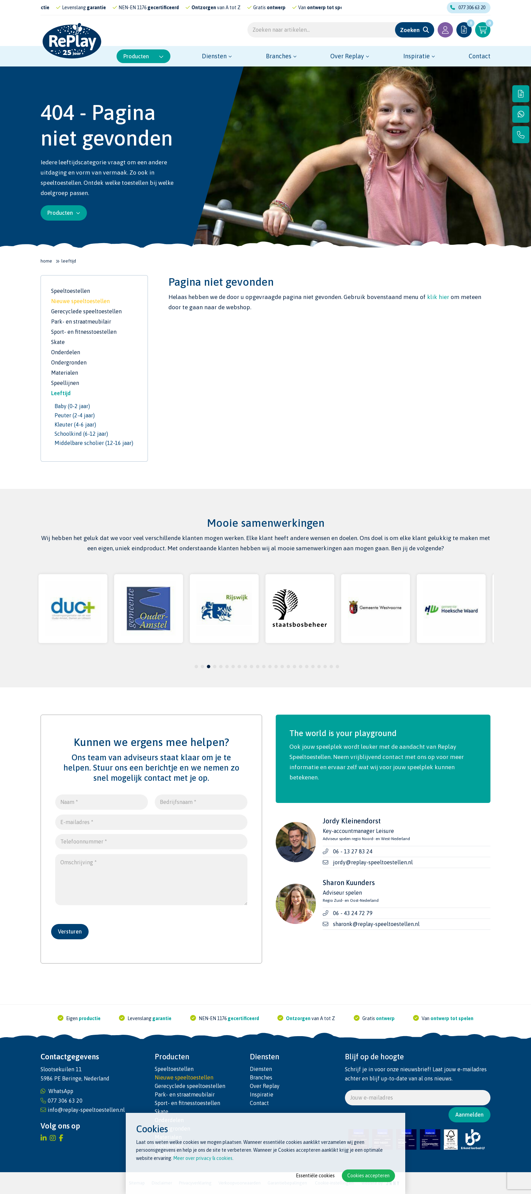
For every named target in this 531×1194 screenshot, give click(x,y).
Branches (278, 56)
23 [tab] (331, 666)
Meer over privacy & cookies (202, 1158)
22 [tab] (325, 666)
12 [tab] (264, 666)
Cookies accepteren (368, 1175)
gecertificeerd (175, 7)
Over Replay (347, 56)
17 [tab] (294, 666)
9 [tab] (245, 666)
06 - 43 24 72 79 (353, 913)
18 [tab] (300, 666)
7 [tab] (233, 666)
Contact (479, 56)
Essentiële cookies (315, 1175)
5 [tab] (221, 666)
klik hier (438, 297)
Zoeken (410, 30)
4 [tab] (214, 666)
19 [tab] (306, 666)
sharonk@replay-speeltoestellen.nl (376, 924)
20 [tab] (313, 666)
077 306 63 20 (467, 7)
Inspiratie (416, 56)
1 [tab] (196, 666)
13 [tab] (270, 666)
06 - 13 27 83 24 (353, 851)
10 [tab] (251, 666)
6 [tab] (227, 666)
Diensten (214, 56)
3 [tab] (208, 666)
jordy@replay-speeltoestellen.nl (373, 862)
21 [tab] (319, 666)
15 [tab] (282, 666)
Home (46, 261)
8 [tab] (239, 666)
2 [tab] (202, 666)
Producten (143, 56)
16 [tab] (288, 666)
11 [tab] (257, 666)
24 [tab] (337, 666)
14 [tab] (276, 666)
